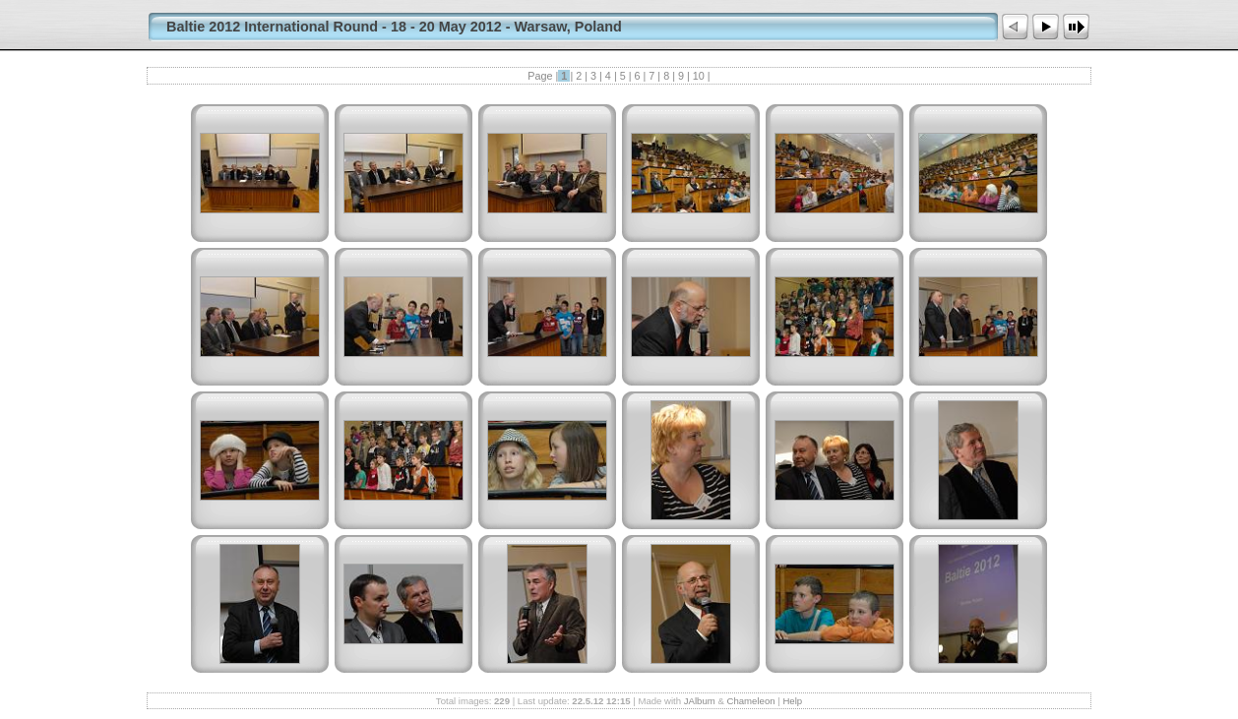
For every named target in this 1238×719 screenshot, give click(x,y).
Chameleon (751, 700)
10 (699, 76)
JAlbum (699, 700)
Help (792, 700)
